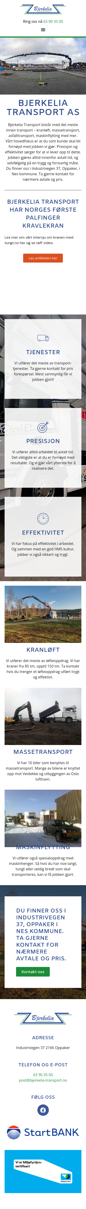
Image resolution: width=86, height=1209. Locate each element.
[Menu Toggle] (43, 29)
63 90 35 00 (53, 21)
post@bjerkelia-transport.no (43, 1080)
